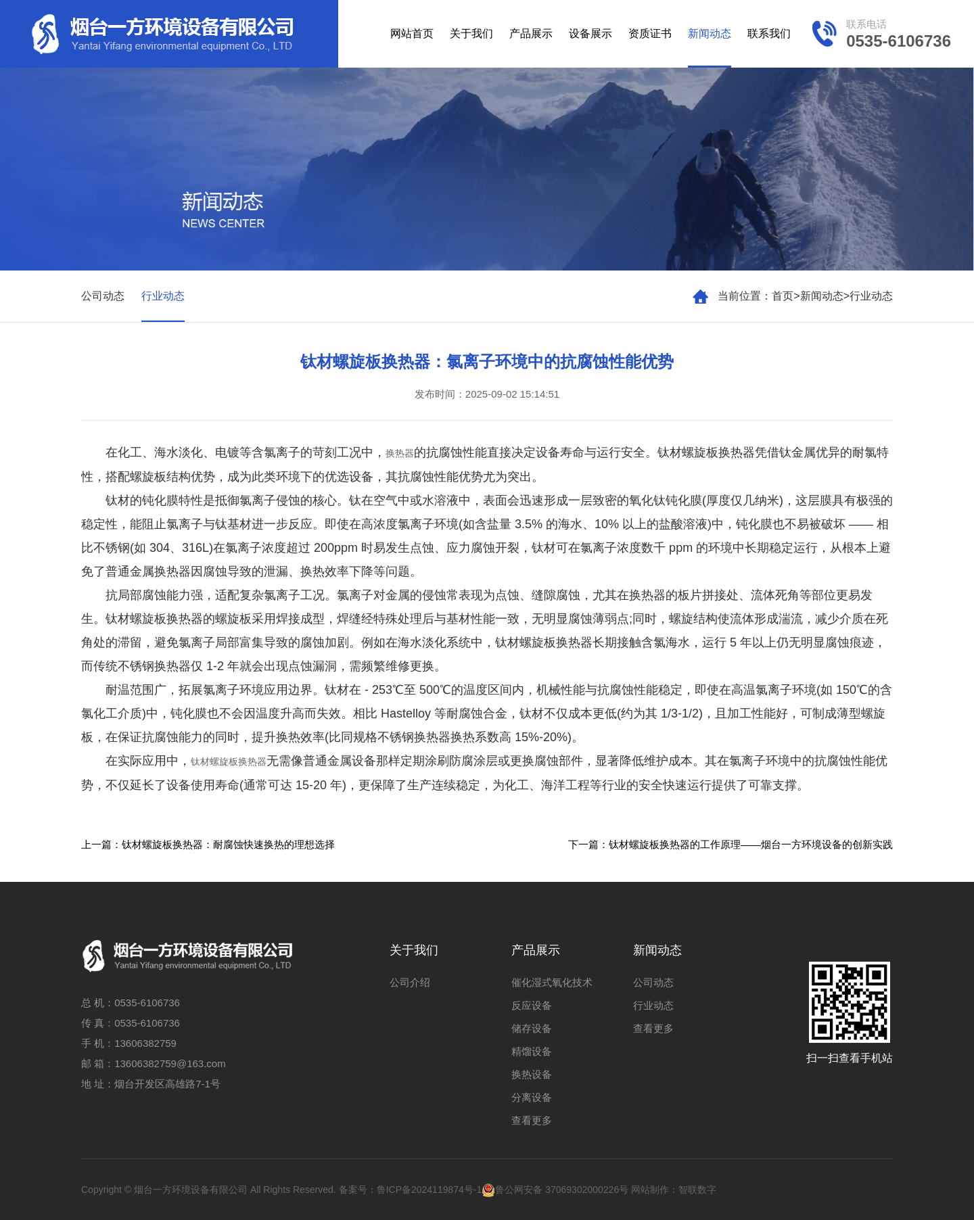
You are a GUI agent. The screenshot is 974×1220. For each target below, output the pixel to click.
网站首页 (412, 33)
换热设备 (531, 1074)
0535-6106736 (147, 1002)
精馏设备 (531, 1051)
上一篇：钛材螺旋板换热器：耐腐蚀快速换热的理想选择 (208, 844)
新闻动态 (709, 33)
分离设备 (531, 1097)
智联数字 (697, 1189)
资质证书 (650, 33)
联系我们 (769, 33)
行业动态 (871, 296)
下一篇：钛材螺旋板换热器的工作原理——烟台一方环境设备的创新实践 (730, 844)
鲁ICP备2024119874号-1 (429, 1189)
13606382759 (145, 1043)
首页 (782, 296)
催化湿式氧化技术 (552, 982)
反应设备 (531, 1005)
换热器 (400, 453)
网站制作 (650, 1189)
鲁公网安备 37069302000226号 (555, 1189)
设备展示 (590, 33)
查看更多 (531, 1120)
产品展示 (531, 33)
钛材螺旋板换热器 (228, 761)
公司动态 (102, 296)
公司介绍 (410, 982)
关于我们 (471, 33)
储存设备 (531, 1028)
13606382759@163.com (170, 1063)
